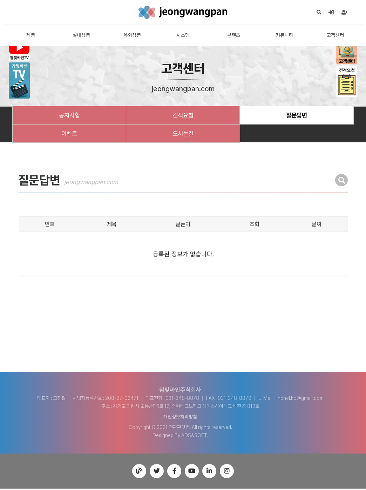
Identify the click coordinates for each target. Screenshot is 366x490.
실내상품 (81, 36)
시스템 (183, 36)
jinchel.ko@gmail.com (300, 399)
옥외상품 (132, 36)
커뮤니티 (284, 36)
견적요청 (183, 116)
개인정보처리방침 (180, 418)
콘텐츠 (233, 36)
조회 (254, 242)
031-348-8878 (182, 399)
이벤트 (69, 134)
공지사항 (69, 116)
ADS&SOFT (194, 436)
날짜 (316, 242)
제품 (30, 36)
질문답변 (296, 116)
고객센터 (335, 36)
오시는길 (183, 134)
